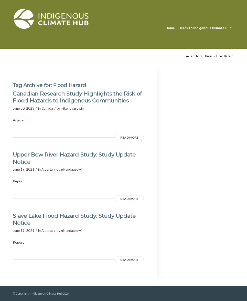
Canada (47, 108)
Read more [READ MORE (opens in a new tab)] (129, 137)
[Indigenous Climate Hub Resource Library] (51, 27)
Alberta (47, 169)
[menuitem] (170, 27)
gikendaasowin (72, 108)
